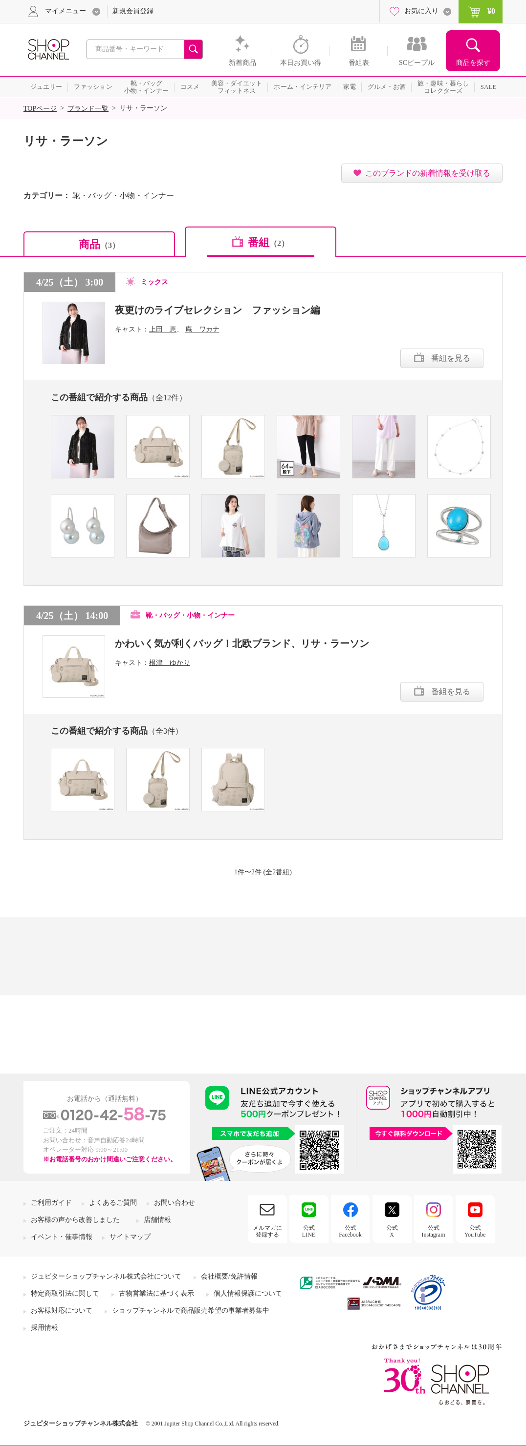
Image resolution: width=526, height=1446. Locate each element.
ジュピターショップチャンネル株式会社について (106, 1276)
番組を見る (450, 358)
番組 (268, 242)
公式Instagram (433, 1231)
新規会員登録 (132, 11)
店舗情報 (157, 1219)
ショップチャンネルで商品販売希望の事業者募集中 (190, 1310)
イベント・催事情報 (61, 1236)
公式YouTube (475, 1231)
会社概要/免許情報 (229, 1276)
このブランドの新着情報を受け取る (427, 173)
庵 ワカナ (202, 329)
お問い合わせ (174, 1202)
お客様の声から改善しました (75, 1219)
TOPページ (40, 108)
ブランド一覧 (88, 108)
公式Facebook (350, 1231)
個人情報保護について (248, 1293)
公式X (392, 1231)
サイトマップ (130, 1236)
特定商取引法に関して (65, 1293)
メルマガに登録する (267, 1231)
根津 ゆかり (169, 662)
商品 (99, 244)
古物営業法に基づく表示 (156, 1293)
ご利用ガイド (51, 1202)
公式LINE (308, 1231)
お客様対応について (61, 1310)
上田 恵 (162, 329)
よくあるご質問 (113, 1202)
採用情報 (44, 1327)
